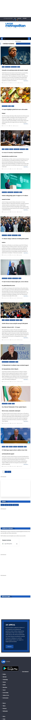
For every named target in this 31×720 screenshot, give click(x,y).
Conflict (3, 437)
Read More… (26, 80)
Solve (10, 494)
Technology (5, 667)
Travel (4, 678)
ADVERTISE (19, 18)
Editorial (4, 665)
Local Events (5, 710)
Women (9, 395)
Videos (4, 694)
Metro (4, 704)
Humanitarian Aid (5, 354)
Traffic (4, 715)
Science (4, 670)
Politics (4, 662)
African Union (4, 272)
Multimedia (5, 699)
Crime (4, 707)
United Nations (13, 66)
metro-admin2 (14, 81)
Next (9, 461)
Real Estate (5, 712)
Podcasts (4, 696)
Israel (3, 146)
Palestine (6, 146)
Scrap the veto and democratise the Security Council (14, 70)
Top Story (10, 146)
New (2, 494)
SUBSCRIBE (25, 18)
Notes (3, 66)
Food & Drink (6, 680)
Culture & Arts (6, 683)
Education (5, 675)
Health (4, 673)
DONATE (9, 634)
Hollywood (15, 494)
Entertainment (25, 659)
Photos (4, 691)
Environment (4, 229)
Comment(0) (20, 81)
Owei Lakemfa (7, 66)
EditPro (11, 123)
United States (21, 146)
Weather (4, 717)
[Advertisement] (15, 8)
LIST (14, 18)
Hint (6, 494)
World (18, 66)
